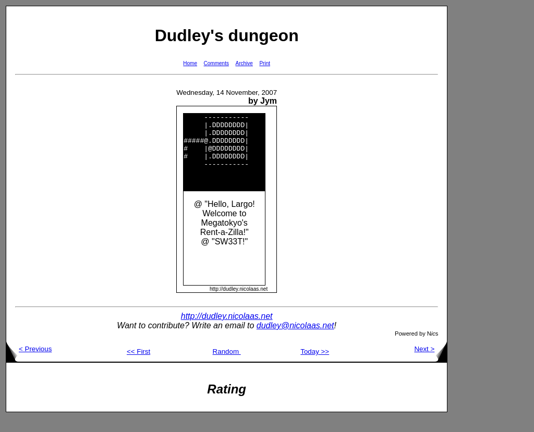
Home (190, 63)
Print (264, 63)
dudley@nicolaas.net (295, 339)
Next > (430, 363)
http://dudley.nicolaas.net (227, 330)
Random (227, 365)
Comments (216, 63)
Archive (244, 63)
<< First (138, 365)
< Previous (29, 363)
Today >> (314, 365)
